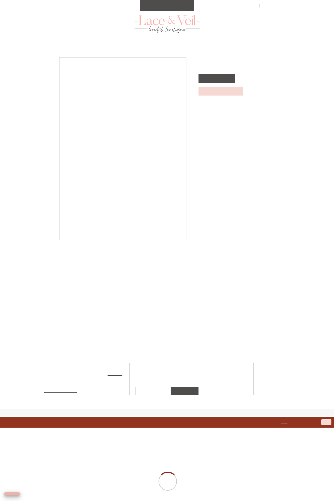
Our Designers (229, 405)
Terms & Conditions (277, 403)
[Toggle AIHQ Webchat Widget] (20, 491)
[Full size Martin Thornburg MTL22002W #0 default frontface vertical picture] (123, 156)
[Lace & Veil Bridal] (166, 31)
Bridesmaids (229, 411)
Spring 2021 (93, 57)
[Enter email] (153, 435)
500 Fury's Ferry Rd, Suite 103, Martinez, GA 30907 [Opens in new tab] (61, 408)
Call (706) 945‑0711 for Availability (230, 111)
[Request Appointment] (167, 13)
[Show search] (260, 13)
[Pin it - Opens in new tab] (174, 253)
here (291, 466)
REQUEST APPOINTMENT (219, 98)
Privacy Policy (277, 408)
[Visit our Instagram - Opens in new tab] (160, 415)
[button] (246, 13)
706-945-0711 (60, 399)
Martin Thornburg (60, 57)
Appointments (229, 416)
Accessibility (277, 413)
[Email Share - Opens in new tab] (184, 253)
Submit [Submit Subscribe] (184, 434)
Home (32, 57)
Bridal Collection (229, 400)
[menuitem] (167, 13)
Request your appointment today (134, 4)
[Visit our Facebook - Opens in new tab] (174, 415)
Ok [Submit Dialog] (326, 466)
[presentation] (66, 317)
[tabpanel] (123, 156)
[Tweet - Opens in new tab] (163, 253)
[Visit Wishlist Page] (270, 13)
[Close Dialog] (7, 466)
